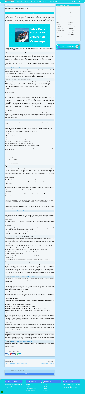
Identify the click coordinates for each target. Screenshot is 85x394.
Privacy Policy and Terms (31, 388)
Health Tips (45, 390)
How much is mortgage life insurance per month (21, 341)
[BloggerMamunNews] (68, 46)
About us (28, 384)
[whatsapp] (73, 1)
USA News (45, 384)
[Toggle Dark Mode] (77, 1)
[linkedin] (75, 1)
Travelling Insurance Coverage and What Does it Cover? (22, 276)
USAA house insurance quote (29, 13)
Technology (45, 388)
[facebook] (71, 1)
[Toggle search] (79, 1)
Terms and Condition (30, 390)
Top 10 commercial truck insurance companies (21, 67)
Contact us (28, 386)
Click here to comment (29, 373)
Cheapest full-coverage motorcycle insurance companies (23, 120)
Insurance (45, 386)
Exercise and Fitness (47, 392)
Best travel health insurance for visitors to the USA (22, 211)
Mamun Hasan (65, 386)
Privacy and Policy (29, 392)
